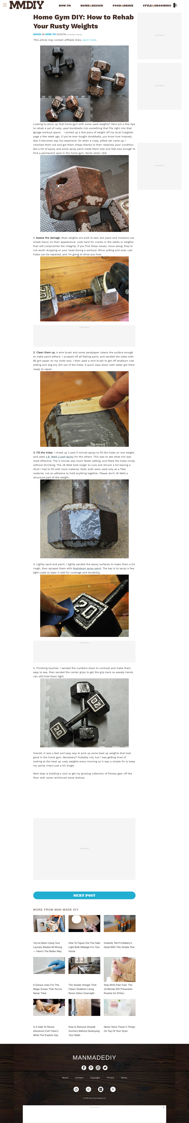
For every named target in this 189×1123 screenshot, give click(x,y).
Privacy (110, 1077)
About (65, 1077)
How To (50, 34)
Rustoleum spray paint (87, 568)
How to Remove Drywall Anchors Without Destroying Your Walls (84, 1031)
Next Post (84, 895)
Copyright (95, 1077)
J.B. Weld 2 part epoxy (60, 456)
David (37, 34)
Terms (124, 1077)
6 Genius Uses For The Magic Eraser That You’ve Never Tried (47, 989)
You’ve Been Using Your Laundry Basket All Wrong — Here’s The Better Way (47, 947)
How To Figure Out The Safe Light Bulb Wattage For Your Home (84, 947)
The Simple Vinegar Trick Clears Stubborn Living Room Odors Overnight (83, 989)
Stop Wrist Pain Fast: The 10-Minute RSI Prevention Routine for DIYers (118, 989)
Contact (79, 1077)
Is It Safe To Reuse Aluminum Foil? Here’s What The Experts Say (45, 1031)
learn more (89, 39)
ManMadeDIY (94, 1057)
